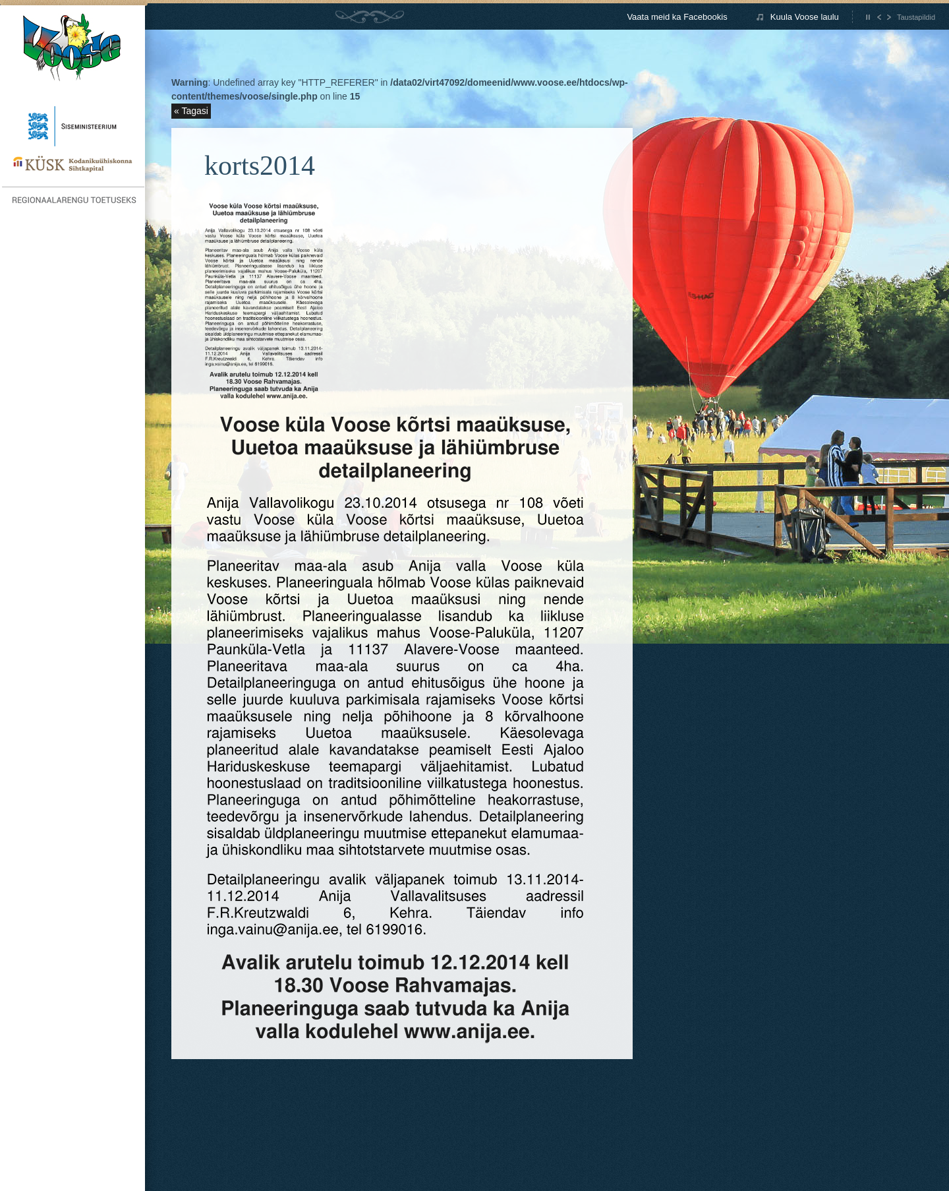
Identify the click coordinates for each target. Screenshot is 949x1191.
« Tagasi (191, 111)
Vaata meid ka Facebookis (677, 17)
